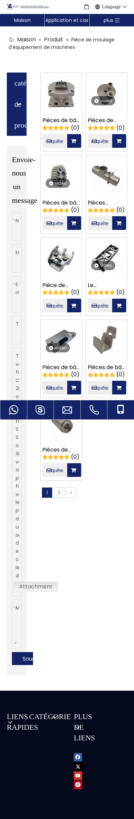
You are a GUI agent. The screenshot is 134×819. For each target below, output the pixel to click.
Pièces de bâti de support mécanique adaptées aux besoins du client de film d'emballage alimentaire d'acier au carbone (106, 341)
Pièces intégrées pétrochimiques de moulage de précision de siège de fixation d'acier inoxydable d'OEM (106, 177)
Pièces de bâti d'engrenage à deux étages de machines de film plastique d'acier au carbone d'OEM (61, 177)
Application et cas (66, 20)
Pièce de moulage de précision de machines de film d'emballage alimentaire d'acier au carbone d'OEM (59, 259)
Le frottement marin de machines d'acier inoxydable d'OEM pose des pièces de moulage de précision (106, 259)
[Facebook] (78, 731)
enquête (52, 115)
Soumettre (28, 633)
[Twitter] (78, 740)
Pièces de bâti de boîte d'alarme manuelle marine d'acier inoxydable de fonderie (61, 94)
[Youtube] (78, 749)
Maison (22, 20)
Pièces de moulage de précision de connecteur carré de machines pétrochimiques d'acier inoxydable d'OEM (106, 94)
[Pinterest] (78, 758)
